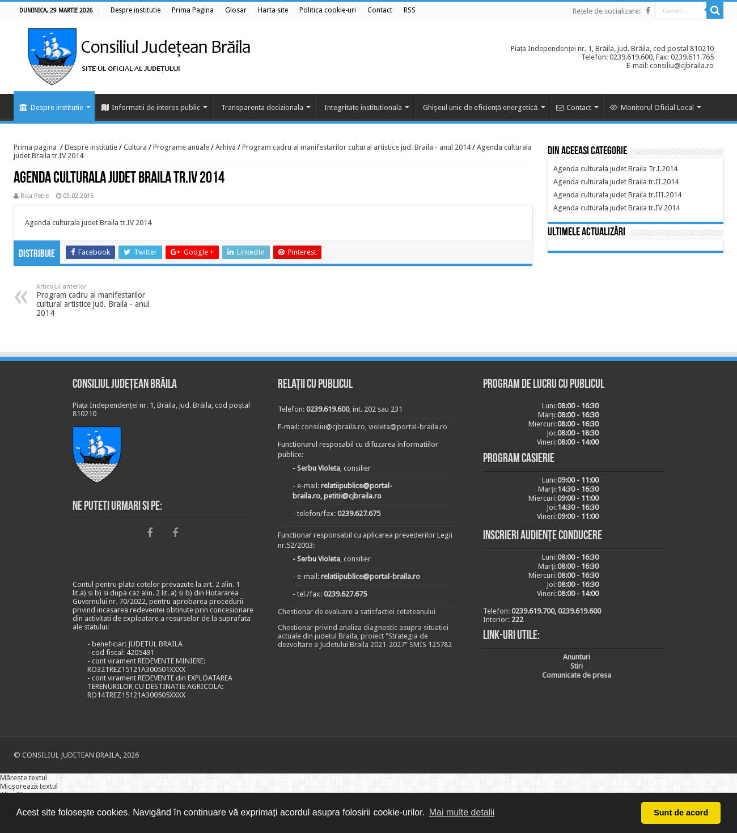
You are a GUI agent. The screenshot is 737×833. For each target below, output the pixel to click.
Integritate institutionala (363, 107)
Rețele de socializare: (607, 11)
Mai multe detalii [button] (462, 812)
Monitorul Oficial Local (651, 107)
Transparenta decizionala (262, 107)
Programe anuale (181, 147)
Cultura (135, 147)
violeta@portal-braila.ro (408, 426)
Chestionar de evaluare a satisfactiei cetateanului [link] (356, 611)
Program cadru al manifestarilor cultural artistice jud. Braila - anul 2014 (356, 147)
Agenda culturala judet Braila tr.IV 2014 (88, 222)
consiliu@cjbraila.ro (333, 426)
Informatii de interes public (150, 107)
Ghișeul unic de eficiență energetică (480, 107)
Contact (573, 107)
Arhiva (225, 147)
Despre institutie (51, 107)
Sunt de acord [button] (681, 812)
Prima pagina (35, 147)
